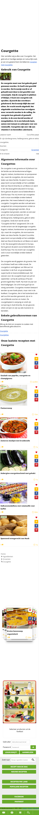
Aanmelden (27, 752)
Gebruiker (7, 742)
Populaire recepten (19, 787)
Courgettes (4, 335)
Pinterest (19, 801)
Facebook (19, 796)
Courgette (4, 331)
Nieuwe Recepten (19, 772)
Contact (24, 808)
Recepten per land (19, 782)
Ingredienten (8, 556)
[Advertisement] (19, 26)
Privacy (30, 808)
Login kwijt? (11, 752)
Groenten (35, 150)
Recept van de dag (19, 767)
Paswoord (7, 747)
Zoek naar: (6, 760)
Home (3, 554)
